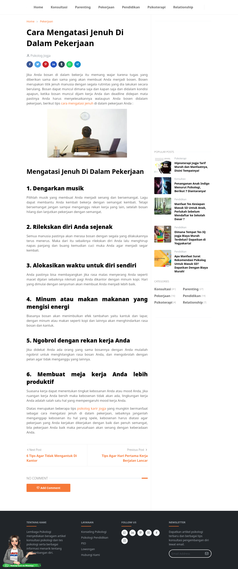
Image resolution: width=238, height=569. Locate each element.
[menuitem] (38, 7)
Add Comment (48, 488)
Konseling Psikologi (94, 532)
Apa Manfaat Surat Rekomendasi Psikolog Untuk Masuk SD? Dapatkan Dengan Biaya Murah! (191, 263)
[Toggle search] (209, 7)
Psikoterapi (180, 158)
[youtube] (148, 533)
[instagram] (201, 7)
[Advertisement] (182, 85)
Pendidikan (180, 199)
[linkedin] (132, 533)
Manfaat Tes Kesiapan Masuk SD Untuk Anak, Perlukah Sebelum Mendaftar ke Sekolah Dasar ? (190, 211)
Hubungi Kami (90, 555)
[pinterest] (140, 533)
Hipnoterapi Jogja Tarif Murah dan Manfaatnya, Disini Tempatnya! (191, 166)
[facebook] (198, 7)
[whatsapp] (124, 533)
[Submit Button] (206, 553)
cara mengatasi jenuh (77, 103)
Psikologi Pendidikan (94, 537)
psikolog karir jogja (91, 408)
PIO (83, 543)
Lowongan (88, 549)
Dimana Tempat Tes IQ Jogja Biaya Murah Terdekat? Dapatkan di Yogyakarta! (190, 237)
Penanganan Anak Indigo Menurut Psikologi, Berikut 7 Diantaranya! (191, 187)
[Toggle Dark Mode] (206, 7)
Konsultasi (180, 179)
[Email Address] (186, 553)
